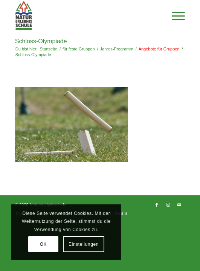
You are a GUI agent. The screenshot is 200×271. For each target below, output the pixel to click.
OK (43, 244)
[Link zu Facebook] (156, 204)
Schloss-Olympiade (41, 41)
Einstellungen (84, 244)
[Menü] (174, 15)
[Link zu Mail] (179, 204)
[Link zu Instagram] (168, 204)
